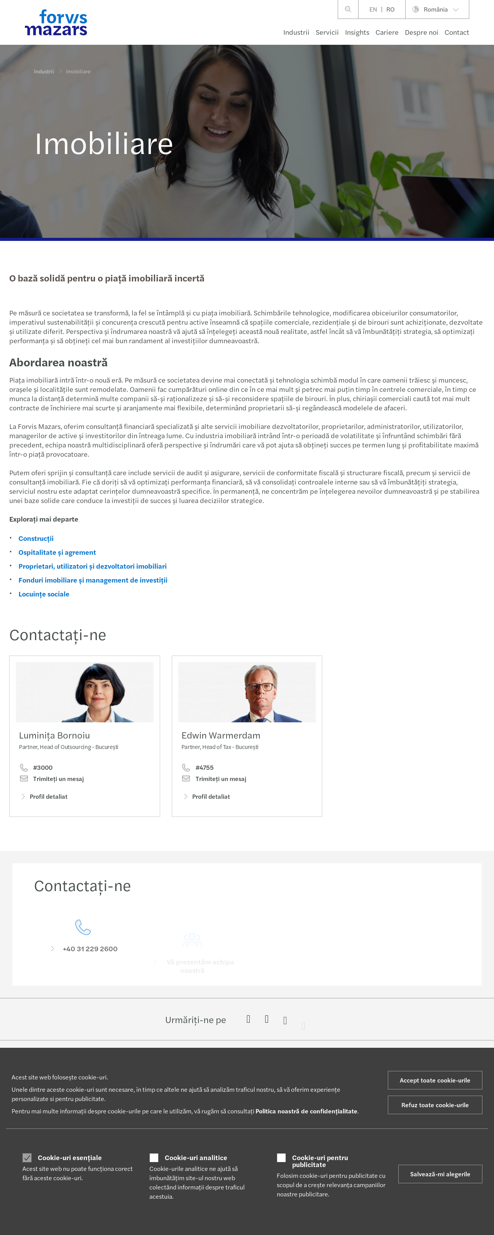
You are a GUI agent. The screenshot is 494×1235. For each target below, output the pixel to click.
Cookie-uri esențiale (70, 1157)
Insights (357, 32)
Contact (457, 32)
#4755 (197, 781)
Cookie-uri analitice (196, 1157)
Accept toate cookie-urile (435, 1080)
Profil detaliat (43, 798)
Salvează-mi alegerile (440, 1173)
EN (373, 9)
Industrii (296, 32)
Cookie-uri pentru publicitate (320, 1160)
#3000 (35, 770)
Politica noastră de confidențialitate (306, 1110)
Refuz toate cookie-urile (435, 1104)
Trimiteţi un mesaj (51, 781)
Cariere (387, 32)
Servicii (327, 32)
